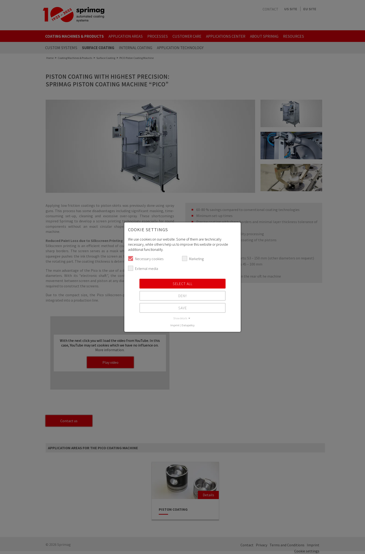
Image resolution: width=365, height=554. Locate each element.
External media (143, 268)
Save (182, 308)
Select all (183, 283)
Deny (182, 295)
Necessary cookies (145, 258)
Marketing (193, 258)
